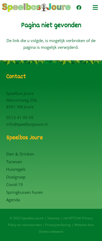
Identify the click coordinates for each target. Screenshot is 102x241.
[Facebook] (79, 7)
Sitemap (53, 218)
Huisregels (16, 169)
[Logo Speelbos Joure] (36, 7)
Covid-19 (14, 184)
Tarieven (14, 161)
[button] (95, 7)
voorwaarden (32, 225)
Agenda (13, 199)
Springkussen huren (24, 192)
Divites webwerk (51, 231)
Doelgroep (16, 177)
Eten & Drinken (20, 154)
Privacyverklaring (58, 225)
